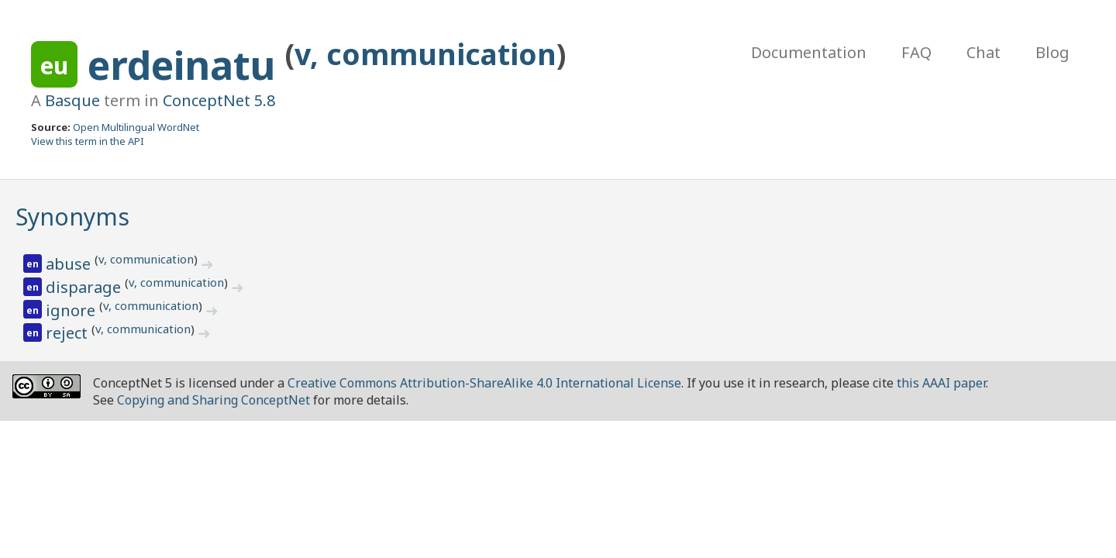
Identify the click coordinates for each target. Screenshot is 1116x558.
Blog (1052, 52)
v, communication (425, 54)
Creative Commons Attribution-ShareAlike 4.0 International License (484, 382)
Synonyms (72, 216)
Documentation (808, 52)
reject (68, 332)
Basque (72, 100)
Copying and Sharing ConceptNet (213, 399)
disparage (85, 287)
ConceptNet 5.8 (219, 100)
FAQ (916, 52)
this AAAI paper (941, 382)
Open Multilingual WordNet (136, 127)
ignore (72, 310)
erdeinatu (186, 65)
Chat (983, 52)
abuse (70, 263)
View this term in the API (87, 141)
